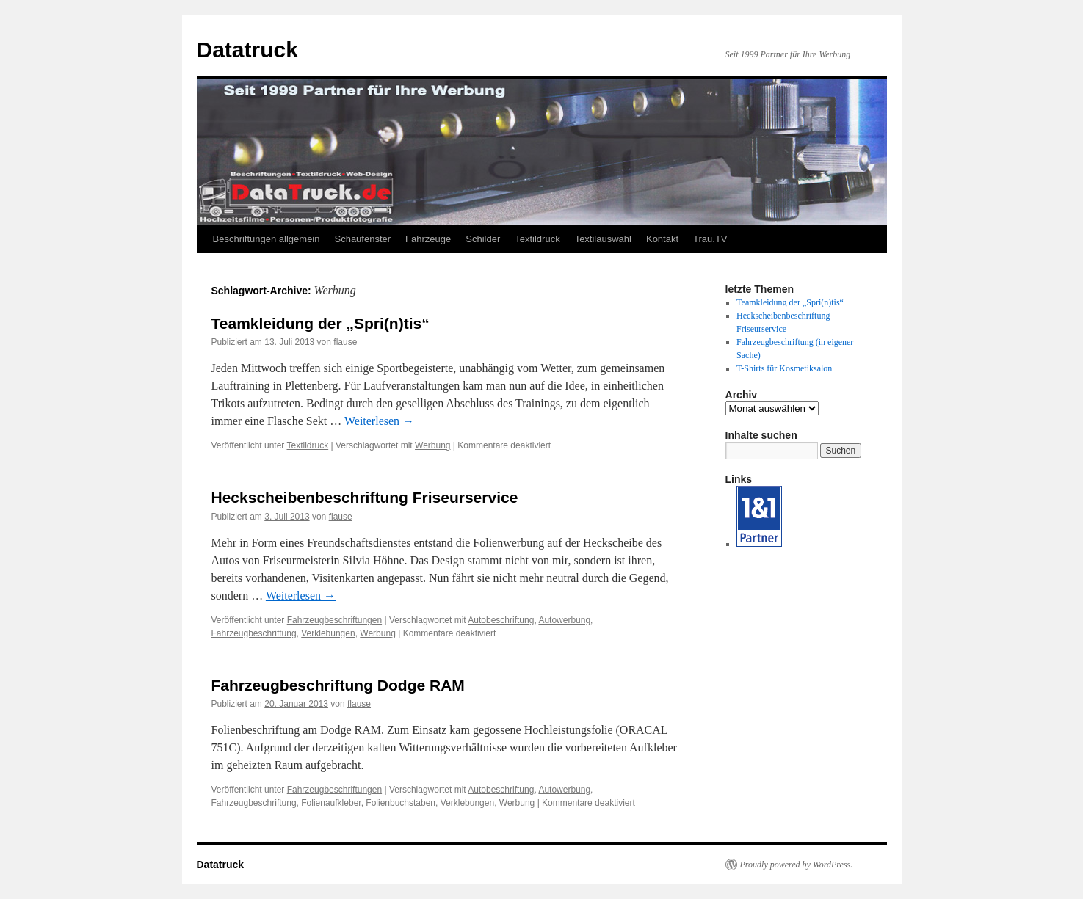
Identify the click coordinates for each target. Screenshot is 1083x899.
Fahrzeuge (428, 238)
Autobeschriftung (501, 620)
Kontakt (662, 238)
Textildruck (537, 238)
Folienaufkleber (331, 803)
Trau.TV (710, 238)
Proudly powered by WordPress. (796, 864)
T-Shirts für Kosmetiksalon (784, 368)
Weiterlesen (379, 421)
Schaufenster (362, 238)
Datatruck (247, 49)
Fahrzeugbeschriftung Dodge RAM (338, 685)
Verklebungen (328, 633)
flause (345, 342)
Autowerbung (564, 620)
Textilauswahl (603, 238)
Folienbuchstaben (400, 803)
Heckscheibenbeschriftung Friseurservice (364, 497)
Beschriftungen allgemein (266, 238)
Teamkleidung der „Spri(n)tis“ (320, 323)
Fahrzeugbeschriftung (254, 633)
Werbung (432, 445)
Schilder (483, 238)
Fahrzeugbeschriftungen (334, 620)
